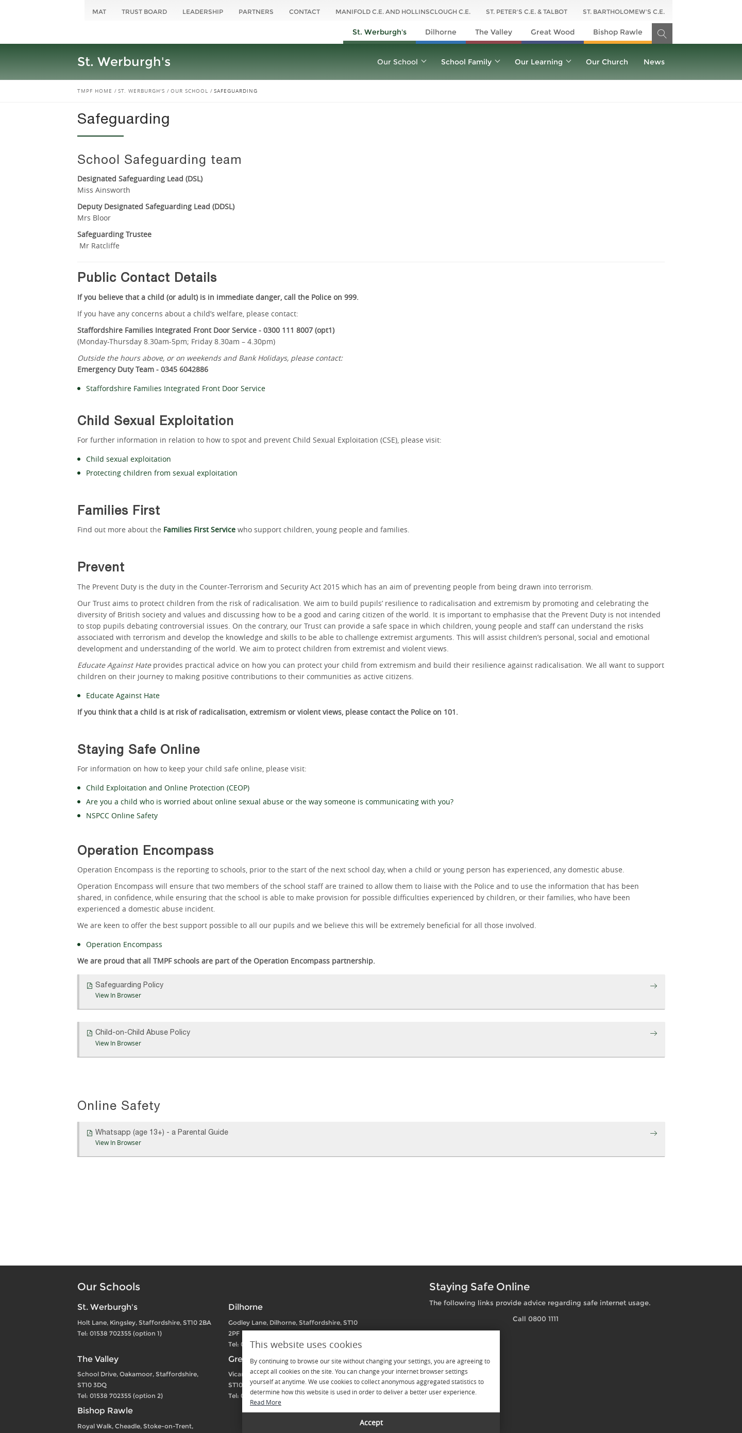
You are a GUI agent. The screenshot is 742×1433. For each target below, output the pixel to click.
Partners (256, 11)
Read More (265, 1402)
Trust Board (144, 11)
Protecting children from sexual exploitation (162, 473)
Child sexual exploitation (128, 459)
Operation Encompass (124, 944)
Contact (304, 11)
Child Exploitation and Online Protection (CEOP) (167, 788)
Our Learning (542, 61)
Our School (401, 61)
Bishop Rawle (618, 32)
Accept (371, 1422)
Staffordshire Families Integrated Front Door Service (175, 388)
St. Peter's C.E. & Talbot (526, 11)
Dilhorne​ (441, 32)
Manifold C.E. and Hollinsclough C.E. (402, 11)
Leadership (202, 11)
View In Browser (118, 995)
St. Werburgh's (379, 32)
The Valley (493, 32)
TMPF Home (94, 91)
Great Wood (553, 32)
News (654, 61)
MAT (99, 11)
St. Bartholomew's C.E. (624, 11)
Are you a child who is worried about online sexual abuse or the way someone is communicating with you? (269, 801)
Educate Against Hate (123, 695)
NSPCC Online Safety (122, 815)
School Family (470, 61)
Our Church (607, 61)
